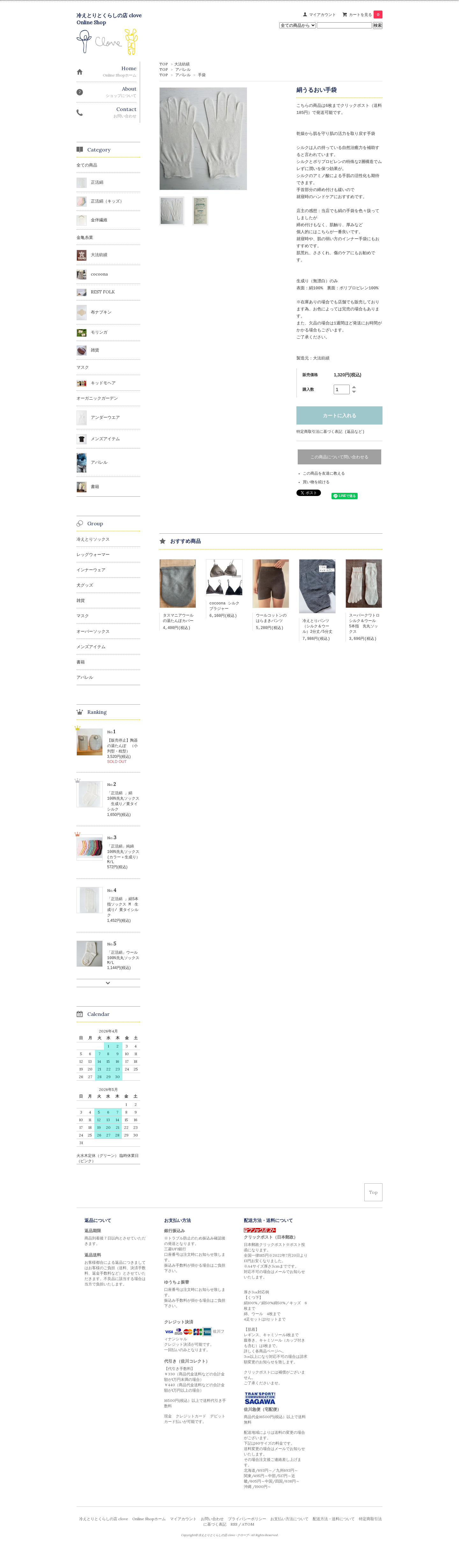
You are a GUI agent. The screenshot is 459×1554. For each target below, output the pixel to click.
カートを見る (365, 14)
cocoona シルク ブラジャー (226, 607)
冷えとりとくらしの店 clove (103, 1525)
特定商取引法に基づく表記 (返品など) (330, 431)
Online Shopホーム (149, 1525)
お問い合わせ (212, 1525)
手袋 (202, 74)
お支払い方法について (289, 1525)
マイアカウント (322, 14)
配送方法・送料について (334, 1525)
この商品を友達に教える (324, 474)
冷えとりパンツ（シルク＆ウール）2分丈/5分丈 (317, 627)
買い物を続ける (316, 482)
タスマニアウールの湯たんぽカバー (178, 619)
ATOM (248, 1531)
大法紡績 (182, 64)
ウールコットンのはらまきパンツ (271, 619)
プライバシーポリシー (247, 1525)
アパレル (183, 69)
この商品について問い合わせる (339, 457)
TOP (163, 64)
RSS (233, 1531)
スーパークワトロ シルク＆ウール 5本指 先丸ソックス (366, 625)
